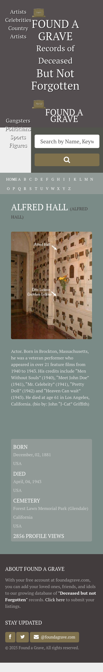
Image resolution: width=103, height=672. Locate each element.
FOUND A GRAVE (55, 29)
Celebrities (18, 20)
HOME (8, 179)
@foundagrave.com (57, 637)
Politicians (18, 128)
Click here (55, 600)
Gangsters (18, 120)
